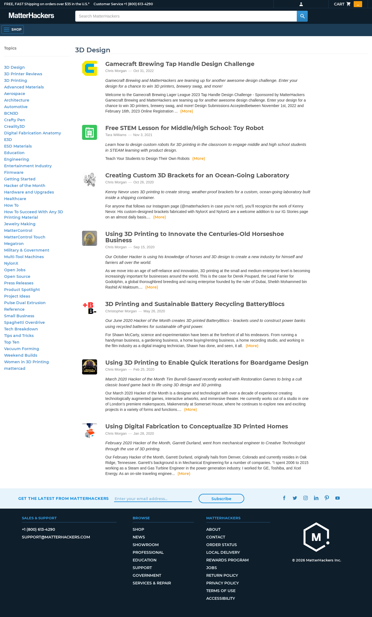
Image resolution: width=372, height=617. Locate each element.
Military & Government (26, 250)
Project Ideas (17, 296)
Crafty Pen (14, 119)
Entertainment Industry (28, 165)
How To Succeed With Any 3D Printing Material (33, 214)
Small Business (19, 315)
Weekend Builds (20, 355)
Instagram (305, 498)
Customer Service (108, 4)
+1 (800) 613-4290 (138, 4)
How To (11, 205)
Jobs (211, 567)
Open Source (17, 276)
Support (142, 567)
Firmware (14, 172)
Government (147, 575)
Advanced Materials (24, 87)
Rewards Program (227, 560)
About (213, 529)
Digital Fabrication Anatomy (32, 133)
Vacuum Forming (21, 348)
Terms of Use (221, 590)
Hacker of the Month (24, 185)
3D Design (14, 67)
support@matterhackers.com (56, 537)
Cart (348, 4)
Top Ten (11, 342)
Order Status (221, 544)
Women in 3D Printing (26, 361)
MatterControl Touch (24, 237)
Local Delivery (223, 552)
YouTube (337, 498)
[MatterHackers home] (316, 537)
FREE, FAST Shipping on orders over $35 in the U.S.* (46, 4)
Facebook (284, 498)
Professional (148, 552)
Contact (215, 537)
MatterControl (18, 230)
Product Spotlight (22, 289)
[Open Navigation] (12, 29)
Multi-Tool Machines (24, 256)
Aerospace (14, 93)
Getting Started (20, 179)
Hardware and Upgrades (29, 192)
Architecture (16, 100)
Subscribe (221, 498)
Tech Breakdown (21, 329)
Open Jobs (14, 269)
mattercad (14, 368)
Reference (14, 309)
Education (14, 152)
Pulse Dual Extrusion (25, 302)
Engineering (16, 159)
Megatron (14, 243)
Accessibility (220, 598)
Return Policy (222, 575)
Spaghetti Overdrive (24, 322)
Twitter (295, 498)
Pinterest (327, 498)
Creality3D (14, 126)
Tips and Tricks (19, 335)
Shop (138, 529)
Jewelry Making (20, 223)
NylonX (11, 263)
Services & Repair (152, 583)
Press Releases (18, 283)
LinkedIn (316, 498)
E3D (8, 139)
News (139, 537)
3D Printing (15, 80)
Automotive (16, 106)
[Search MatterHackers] (302, 16)
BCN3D (11, 113)
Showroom (146, 544)
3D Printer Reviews (23, 73)
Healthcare (15, 198)
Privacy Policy (222, 583)
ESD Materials (18, 146)
